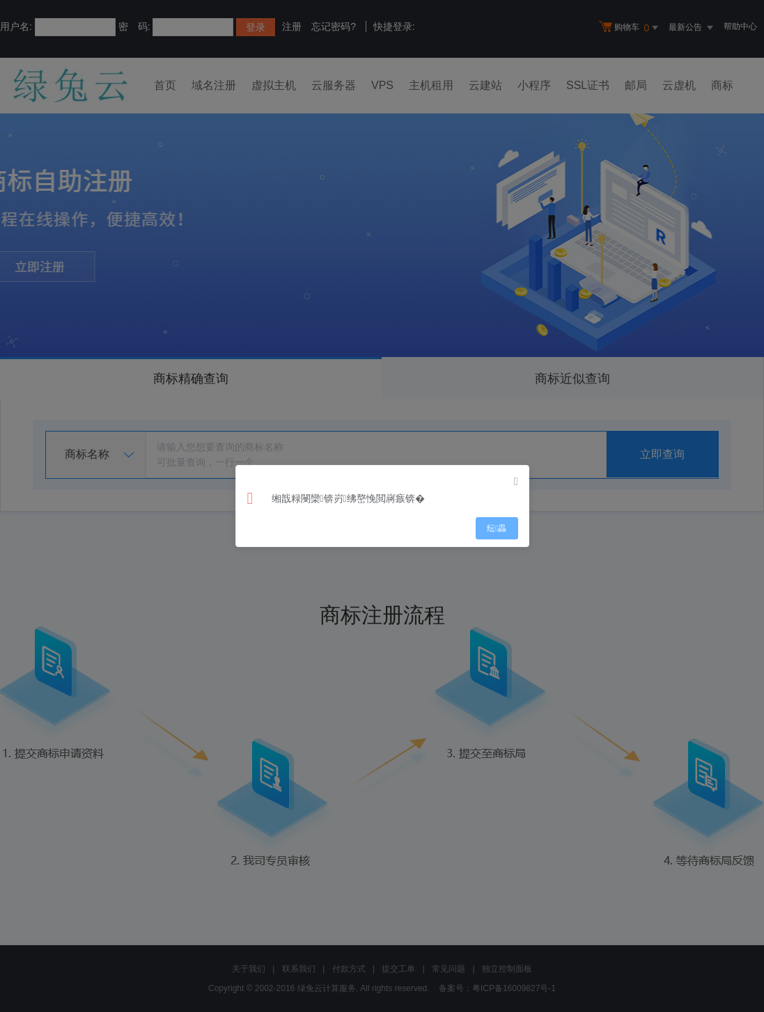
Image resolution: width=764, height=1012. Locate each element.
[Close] (516, 481)
